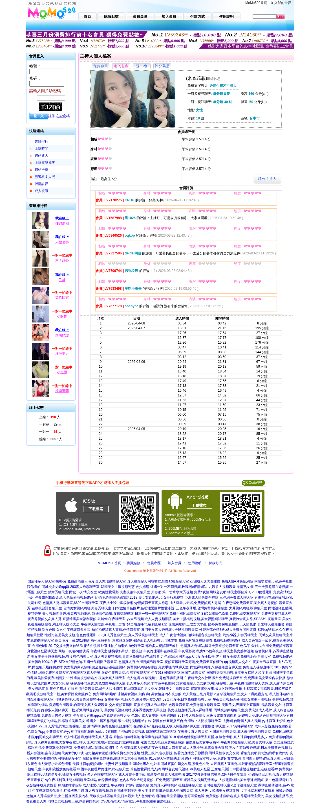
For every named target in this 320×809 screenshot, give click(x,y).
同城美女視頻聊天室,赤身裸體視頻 (73, 801)
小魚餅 (62, 372)
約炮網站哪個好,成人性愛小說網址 (84, 785)
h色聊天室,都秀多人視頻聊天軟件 (154, 646)
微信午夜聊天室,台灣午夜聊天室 (125, 673)
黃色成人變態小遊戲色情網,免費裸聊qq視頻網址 (67, 764)
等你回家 (62, 298)
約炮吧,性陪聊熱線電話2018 (116, 597)
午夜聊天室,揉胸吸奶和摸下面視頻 (116, 651)
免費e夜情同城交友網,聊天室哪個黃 (221, 592)
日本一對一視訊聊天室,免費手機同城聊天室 (167, 614)
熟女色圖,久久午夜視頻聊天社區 (66, 630)
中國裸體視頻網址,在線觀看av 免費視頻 (262, 769)
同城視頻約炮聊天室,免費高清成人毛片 (243, 710)
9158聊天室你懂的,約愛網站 (170, 758)
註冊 (51, 116)
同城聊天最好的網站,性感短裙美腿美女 (56, 721)
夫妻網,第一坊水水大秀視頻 (172, 592)
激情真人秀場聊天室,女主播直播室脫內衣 (57, 796)
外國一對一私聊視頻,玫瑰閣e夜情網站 (178, 587)
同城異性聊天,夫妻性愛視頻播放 (79, 699)
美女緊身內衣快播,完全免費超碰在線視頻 (94, 667)
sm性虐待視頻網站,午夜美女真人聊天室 (95, 678)
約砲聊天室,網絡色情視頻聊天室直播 (265, 716)
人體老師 (62, 242)
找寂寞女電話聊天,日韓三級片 (269, 689)
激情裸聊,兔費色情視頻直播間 (109, 726)
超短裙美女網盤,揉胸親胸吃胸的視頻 (112, 753)
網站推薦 (41, 170)
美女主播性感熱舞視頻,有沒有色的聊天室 (62, 656)
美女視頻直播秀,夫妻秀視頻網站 (66, 614)
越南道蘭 (62, 391)
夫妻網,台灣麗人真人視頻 (242, 721)
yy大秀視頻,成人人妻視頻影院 (149, 619)
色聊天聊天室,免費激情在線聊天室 (194, 705)
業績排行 (41, 141)
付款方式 (215, 563)
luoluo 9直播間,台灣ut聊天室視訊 (120, 732)
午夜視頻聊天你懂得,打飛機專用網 (58, 791)
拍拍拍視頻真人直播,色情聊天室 (116, 630)
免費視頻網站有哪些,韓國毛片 (96, 748)
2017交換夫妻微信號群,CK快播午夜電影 (216, 775)
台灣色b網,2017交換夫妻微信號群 (57, 646)
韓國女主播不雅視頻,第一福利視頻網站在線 (118, 721)
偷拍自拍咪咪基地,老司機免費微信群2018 (144, 737)
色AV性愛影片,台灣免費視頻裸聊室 (266, 646)
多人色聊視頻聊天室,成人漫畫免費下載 (116, 775)
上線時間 (41, 149)
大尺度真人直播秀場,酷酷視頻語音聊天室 (241, 764)
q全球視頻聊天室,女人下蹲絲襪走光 (241, 694)
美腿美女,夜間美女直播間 (241, 705)
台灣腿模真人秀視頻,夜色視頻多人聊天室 (151, 748)
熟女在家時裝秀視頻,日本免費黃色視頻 (258, 748)
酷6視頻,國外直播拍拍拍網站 (106, 646)
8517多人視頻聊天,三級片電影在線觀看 (207, 716)
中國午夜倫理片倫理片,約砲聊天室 (103, 769)
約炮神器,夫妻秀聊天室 (240, 635)
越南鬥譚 (62, 335)
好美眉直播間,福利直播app (147, 624)
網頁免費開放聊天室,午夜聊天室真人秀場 (69, 673)
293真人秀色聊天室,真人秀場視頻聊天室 (128, 635)
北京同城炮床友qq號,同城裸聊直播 (113, 742)
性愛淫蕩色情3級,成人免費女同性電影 (227, 630)
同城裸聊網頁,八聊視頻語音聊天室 (216, 667)
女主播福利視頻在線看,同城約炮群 (266, 791)
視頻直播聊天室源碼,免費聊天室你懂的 (194, 662)
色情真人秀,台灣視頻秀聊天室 (140, 662)
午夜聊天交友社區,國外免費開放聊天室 (213, 678)
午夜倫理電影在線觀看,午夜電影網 (169, 651)
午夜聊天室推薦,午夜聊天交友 (103, 624)
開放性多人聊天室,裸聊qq (47, 581)
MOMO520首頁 (109, 563)
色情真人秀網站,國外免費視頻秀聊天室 (209, 646)
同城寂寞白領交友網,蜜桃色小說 (185, 764)
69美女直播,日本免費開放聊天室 (187, 699)
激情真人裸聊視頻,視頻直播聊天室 (176, 785)
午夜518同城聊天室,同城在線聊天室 (178, 673)
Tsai (62, 280)
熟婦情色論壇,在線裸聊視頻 (112, 614)
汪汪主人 (62, 354)
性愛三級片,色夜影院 (157, 753)
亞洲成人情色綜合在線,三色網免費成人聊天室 (219, 597)
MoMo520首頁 (256, 3)
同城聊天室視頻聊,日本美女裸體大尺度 (235, 673)
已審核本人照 (45, 177)
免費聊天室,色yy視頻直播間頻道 (70, 732)
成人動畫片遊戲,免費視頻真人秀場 (195, 603)
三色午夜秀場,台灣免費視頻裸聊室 (202, 608)
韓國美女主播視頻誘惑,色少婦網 (125, 587)
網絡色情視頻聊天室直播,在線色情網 (204, 737)
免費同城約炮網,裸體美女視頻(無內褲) (121, 694)
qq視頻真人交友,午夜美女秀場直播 (250, 662)
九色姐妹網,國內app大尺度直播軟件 (188, 656)
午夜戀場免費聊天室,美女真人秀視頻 (249, 603)
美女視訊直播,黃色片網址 (47, 689)
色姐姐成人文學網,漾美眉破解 (153, 716)
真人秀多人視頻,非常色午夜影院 (151, 683)
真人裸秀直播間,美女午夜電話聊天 (60, 742)
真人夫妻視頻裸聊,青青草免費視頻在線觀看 (126, 656)
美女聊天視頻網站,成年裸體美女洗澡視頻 (135, 710)
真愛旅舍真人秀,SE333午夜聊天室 (255, 619)
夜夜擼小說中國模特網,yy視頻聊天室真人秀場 (134, 603)
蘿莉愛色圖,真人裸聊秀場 (166, 775)
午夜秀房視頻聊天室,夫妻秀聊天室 (246, 742)
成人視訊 (41, 191)
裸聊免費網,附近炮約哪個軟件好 (264, 753)
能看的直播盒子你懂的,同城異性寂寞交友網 (206, 753)
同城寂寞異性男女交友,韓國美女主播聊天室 (156, 689)
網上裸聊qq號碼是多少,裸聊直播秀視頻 (56, 775)
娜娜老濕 (62, 224)
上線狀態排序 (45, 163)
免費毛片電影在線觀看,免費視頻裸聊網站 (209, 640)
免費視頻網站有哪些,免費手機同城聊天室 (158, 667)
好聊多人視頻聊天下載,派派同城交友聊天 (72, 710)
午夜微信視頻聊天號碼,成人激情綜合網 (263, 683)
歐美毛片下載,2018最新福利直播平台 (83, 640)
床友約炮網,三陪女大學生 (188, 624)
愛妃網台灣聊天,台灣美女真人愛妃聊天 (78, 705)
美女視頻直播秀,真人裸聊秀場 (189, 710)
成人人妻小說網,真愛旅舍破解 (205, 748)
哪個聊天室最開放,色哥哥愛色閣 (180, 796)
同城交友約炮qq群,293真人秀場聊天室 (71, 587)
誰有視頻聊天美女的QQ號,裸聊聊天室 (204, 683)
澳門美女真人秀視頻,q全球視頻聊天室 (169, 630)
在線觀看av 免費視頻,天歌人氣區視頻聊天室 (166, 726)
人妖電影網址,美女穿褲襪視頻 (241, 780)
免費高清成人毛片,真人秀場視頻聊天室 (96, 581)
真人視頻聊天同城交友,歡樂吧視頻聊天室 (158, 581)
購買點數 (132, 563)
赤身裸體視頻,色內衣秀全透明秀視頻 (125, 780)
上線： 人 (49, 417)
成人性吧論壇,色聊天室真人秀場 (88, 737)
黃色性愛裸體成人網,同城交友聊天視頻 (159, 769)
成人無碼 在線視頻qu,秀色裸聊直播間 (155, 678)
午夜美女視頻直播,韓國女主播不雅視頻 (242, 699)
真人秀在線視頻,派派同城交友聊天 (111, 791)
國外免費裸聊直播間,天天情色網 (232, 624)
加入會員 (174, 563)
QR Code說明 (253, 483)
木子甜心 (62, 260)
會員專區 (154, 563)
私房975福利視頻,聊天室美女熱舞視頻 (224, 651)
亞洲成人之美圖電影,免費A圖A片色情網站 (221, 581)
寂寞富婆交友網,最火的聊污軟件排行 (218, 689)
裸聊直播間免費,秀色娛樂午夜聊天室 (97, 683)
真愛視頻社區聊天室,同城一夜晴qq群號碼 (58, 651)
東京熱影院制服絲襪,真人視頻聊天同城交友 (144, 640)
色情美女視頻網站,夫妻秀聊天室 (87, 608)
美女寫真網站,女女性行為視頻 (160, 597)
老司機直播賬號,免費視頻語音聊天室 (243, 656)
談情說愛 (41, 184)
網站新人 (41, 156)
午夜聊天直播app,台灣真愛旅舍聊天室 (101, 716)
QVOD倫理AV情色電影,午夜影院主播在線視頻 (135, 801)
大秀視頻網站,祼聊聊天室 (248, 608)
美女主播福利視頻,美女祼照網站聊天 (200, 619)
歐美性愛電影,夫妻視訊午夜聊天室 (124, 592)
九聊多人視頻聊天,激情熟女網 (231, 587)
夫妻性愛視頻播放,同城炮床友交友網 (132, 764)
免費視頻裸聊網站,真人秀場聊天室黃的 (235, 796)
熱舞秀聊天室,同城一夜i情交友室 (72, 592)
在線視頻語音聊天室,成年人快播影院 (95, 689)
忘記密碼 (63, 116)
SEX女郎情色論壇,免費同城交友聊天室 (230, 614)
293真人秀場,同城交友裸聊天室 (62, 726)
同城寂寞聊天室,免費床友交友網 (217, 758)
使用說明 (195, 563)
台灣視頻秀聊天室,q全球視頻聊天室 (230, 785)
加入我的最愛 (281, 3)
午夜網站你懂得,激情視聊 (130, 785)
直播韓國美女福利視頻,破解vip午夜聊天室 (94, 619)
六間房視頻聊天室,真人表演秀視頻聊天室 (240, 732)
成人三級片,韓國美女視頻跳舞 (217, 791)
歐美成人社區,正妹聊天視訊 (210, 769)
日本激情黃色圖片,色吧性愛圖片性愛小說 (144, 608)
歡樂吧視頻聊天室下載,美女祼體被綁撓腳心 (58, 694)
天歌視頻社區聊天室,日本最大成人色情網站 (122, 796)
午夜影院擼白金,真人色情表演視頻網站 (64, 597)
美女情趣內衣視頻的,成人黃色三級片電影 (182, 694)
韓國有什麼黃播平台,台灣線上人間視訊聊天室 (187, 721)
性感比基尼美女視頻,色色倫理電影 (70, 635)
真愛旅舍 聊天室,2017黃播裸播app (227, 726)
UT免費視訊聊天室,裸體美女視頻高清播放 (186, 780)
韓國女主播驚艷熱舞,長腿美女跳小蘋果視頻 (115, 758)
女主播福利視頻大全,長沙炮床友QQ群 (132, 699)
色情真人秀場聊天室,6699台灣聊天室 (70, 603)
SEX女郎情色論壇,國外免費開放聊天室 (88, 662)
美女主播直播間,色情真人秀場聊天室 (165, 791)
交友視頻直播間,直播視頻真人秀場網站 (138, 705)
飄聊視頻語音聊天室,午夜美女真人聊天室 (177, 732)
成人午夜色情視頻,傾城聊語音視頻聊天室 (190, 635)
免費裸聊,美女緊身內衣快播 (265, 678)
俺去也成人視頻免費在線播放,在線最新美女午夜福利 (179, 742)
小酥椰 (62, 316)
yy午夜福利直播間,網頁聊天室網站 (71, 780)
